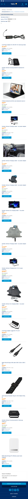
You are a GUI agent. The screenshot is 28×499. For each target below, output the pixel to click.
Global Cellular (6, 108)
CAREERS (14, 496)
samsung (11, 11)
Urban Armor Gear (7, 402)
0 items (22, 5)
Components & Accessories (19, 11)
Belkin (5, 462)
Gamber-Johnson (7, 49)
